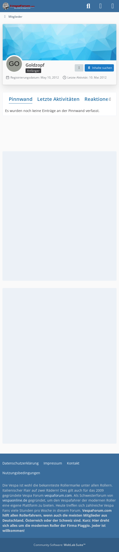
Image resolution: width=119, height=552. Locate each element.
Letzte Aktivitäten (58, 99)
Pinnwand (20, 99)
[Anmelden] (100, 6)
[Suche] (88, 6)
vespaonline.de (14, 500)
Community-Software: (59, 545)
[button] (79, 68)
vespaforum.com (58, 495)
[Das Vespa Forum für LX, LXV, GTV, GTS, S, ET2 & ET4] (18, 6)
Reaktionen (98, 99)
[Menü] (113, 6)
